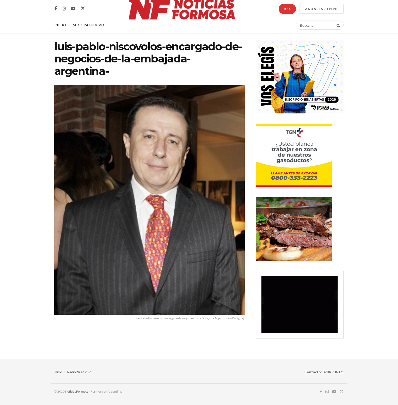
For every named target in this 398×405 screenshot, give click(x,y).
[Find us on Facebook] (55, 9)
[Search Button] (337, 25)
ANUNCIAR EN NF (321, 9)
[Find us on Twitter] (82, 9)
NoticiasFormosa (77, 391)
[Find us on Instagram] (64, 9)
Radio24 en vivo (79, 372)
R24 (287, 9)
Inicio (60, 25)
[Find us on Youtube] (73, 9)
